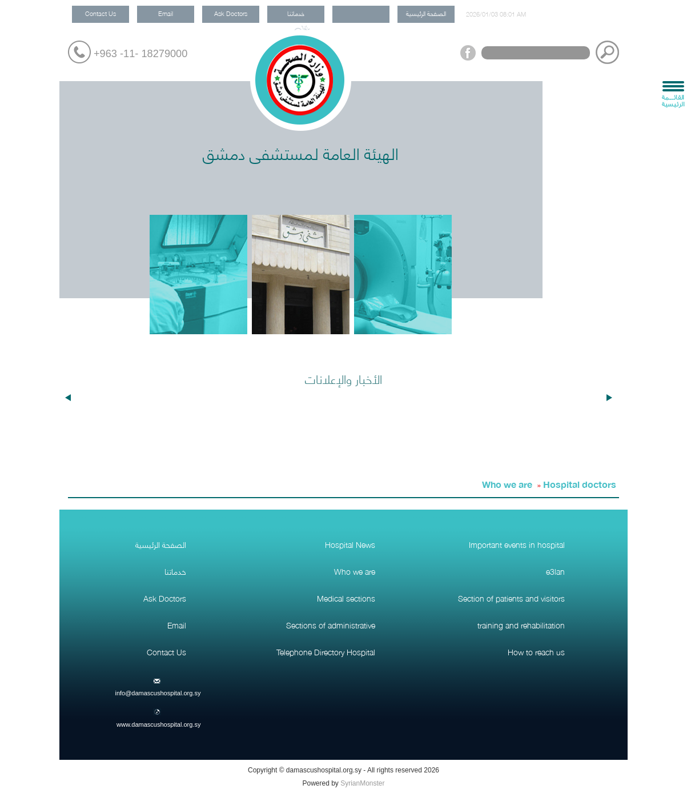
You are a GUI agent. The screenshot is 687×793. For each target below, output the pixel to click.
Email (165, 13)
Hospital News (350, 543)
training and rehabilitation (521, 624)
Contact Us (100, 13)
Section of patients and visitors (511, 597)
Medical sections (346, 597)
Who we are (507, 483)
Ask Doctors (230, 13)
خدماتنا (295, 13)
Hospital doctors (579, 483)
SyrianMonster (362, 783)
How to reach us (536, 651)
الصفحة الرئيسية (426, 13)
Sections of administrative (330, 624)
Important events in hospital (517, 543)
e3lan (555, 570)
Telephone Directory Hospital (325, 651)
